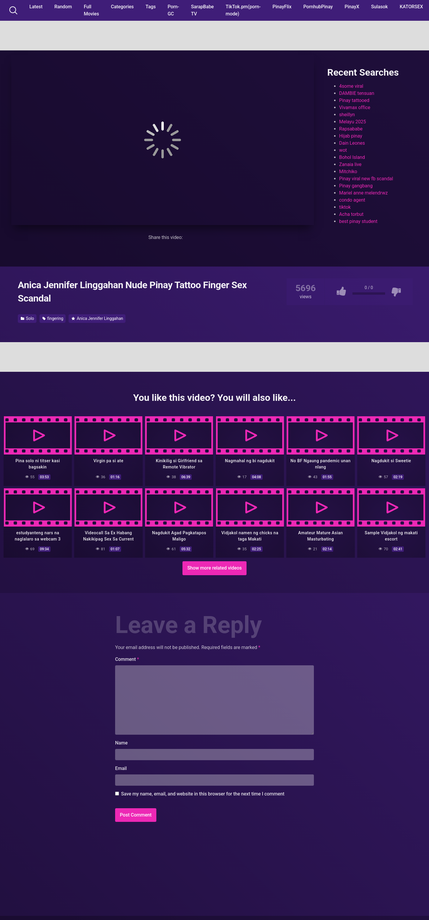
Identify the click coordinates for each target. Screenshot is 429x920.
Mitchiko (348, 171)
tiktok (345, 207)
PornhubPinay (318, 6)
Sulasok (379, 6)
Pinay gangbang (356, 186)
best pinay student (358, 221)
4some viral (351, 86)
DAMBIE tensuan (356, 93)
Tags (151, 6)
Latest (35, 6)
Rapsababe (351, 129)
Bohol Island (352, 157)
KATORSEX (411, 6)
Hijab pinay (350, 136)
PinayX (352, 6)
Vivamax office (354, 107)
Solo (27, 318)
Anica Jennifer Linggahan (97, 318)
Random (63, 6)
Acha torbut (351, 214)
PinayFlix (282, 6)
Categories (122, 6)
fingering (52, 318)
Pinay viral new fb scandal (366, 178)
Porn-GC (173, 10)
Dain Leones (352, 143)
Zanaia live (350, 164)
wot (343, 150)
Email (121, 768)
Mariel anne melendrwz (363, 193)
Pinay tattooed (354, 100)
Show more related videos (214, 567)
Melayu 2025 (352, 122)
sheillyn (347, 114)
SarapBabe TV (202, 10)
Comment (127, 659)
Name (121, 742)
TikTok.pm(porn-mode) (243, 10)
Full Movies (91, 10)
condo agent (352, 200)
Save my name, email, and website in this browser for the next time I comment (203, 793)
